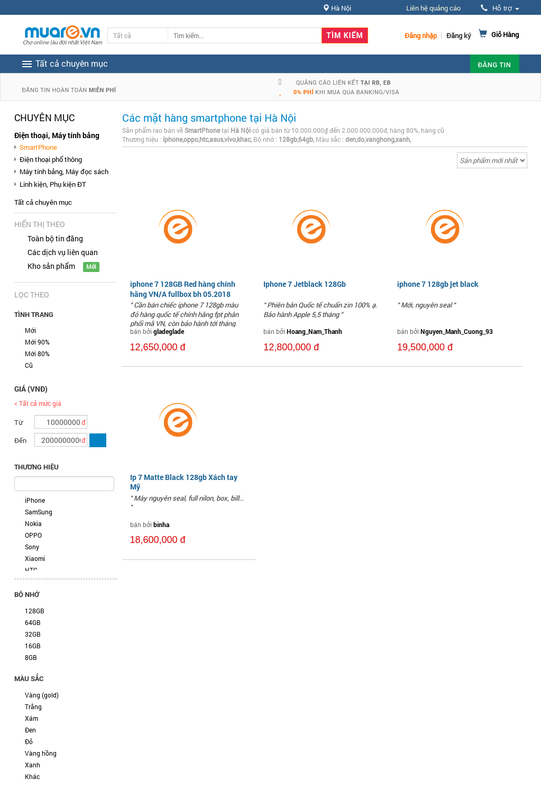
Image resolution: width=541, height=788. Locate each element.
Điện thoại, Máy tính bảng (56, 135)
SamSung (38, 512)
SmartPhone (38, 147)
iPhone (35, 500)
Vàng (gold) (42, 695)
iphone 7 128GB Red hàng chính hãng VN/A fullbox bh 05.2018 (182, 288)
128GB (34, 610)
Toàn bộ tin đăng (55, 238)
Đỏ (29, 741)
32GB (33, 634)
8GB (31, 657)
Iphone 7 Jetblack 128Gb (304, 284)
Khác (32, 776)
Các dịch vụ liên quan (62, 252)
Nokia (33, 523)
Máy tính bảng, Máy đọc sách (64, 171)
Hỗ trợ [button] (500, 8)
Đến (20, 440)
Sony (32, 546)
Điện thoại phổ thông (51, 159)
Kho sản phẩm (51, 266)
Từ (18, 422)
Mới (30, 330)
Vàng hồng (41, 753)
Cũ (29, 365)
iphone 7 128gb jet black (438, 284)
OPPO (33, 535)
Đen (30, 730)
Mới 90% (37, 342)
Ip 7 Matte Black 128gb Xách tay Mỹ (183, 482)
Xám (31, 718)
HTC (31, 570)
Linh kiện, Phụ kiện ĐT (53, 184)
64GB (33, 622)
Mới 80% (37, 353)
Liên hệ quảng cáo (433, 8)
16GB (33, 645)
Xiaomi (35, 558)
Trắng (33, 706)
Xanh (32, 764)
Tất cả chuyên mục (43, 202)
